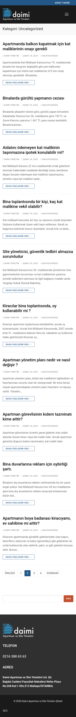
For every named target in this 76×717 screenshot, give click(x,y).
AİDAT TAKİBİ (62, 2)
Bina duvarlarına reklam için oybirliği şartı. (35, 466)
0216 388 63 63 (14, 656)
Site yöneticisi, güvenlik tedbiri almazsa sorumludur (38, 254)
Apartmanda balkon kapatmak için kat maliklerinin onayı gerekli (36, 46)
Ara (68, 598)
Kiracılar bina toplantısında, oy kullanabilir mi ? (29, 308)
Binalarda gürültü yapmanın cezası (33, 98)
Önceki (10, 573)
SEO (5, 710)
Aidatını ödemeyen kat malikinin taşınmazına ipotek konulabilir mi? (33, 150)
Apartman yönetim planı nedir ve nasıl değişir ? (36, 362)
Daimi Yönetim (11, 56)
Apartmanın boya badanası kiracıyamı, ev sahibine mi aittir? (37, 520)
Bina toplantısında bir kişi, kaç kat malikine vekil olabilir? (32, 204)
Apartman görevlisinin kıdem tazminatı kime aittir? (37, 416)
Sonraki (53, 573)
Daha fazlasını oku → (19, 82)
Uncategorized (49, 56)
